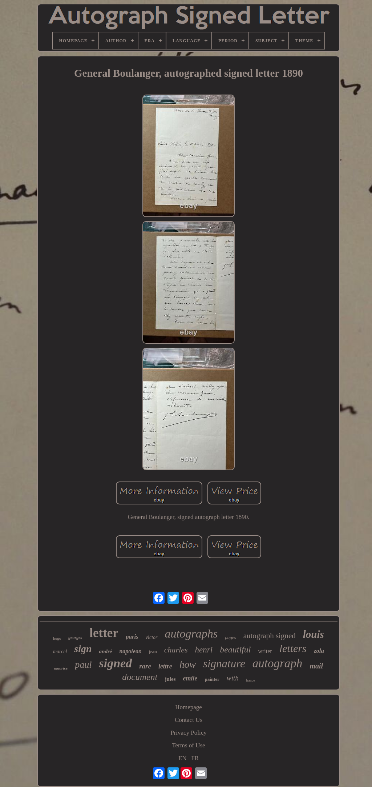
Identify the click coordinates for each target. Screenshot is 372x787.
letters (293, 648)
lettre (165, 666)
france (250, 680)
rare (145, 666)
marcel (60, 651)
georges (75, 637)
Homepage (188, 707)
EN (182, 758)
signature (224, 663)
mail (316, 666)
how (187, 664)
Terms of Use (188, 745)
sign (83, 648)
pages (230, 637)
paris (132, 636)
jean (153, 651)
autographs (191, 633)
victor (152, 637)
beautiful (235, 649)
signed (115, 663)
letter (103, 633)
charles (176, 649)
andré (105, 651)
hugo (57, 638)
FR (195, 758)
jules (170, 679)
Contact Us (188, 719)
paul (83, 664)
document (139, 677)
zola (319, 650)
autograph (277, 663)
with (233, 678)
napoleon (130, 651)
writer (265, 651)
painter (212, 679)
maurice (61, 668)
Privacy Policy (188, 732)
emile (190, 678)
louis (313, 634)
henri (204, 649)
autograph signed (269, 635)
